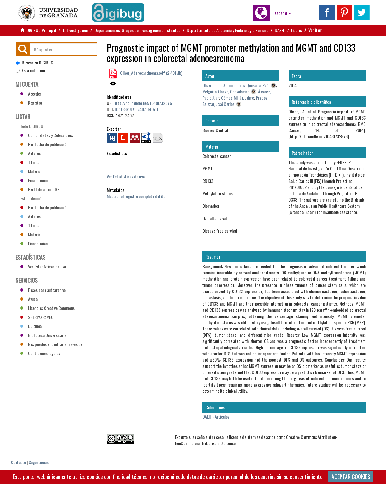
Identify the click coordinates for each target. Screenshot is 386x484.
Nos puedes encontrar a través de (51, 344)
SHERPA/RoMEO (37, 317)
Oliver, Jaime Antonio (218, 85)
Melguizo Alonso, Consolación (225, 91)
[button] (282, 13)
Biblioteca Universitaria (43, 335)
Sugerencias (39, 462)
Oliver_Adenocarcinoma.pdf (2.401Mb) (150, 72)
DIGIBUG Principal (41, 30)
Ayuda (29, 299)
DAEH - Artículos (288, 30)
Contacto (18, 462)
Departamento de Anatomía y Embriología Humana (227, 30)
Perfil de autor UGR (39, 189)
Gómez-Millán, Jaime (237, 97)
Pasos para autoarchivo (43, 290)
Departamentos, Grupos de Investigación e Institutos (137, 30)
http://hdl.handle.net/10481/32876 (143, 103)
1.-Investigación (75, 30)
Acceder (30, 93)
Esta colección (30, 70)
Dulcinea (31, 326)
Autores (30, 153)
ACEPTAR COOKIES (351, 476)
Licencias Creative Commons (47, 308)
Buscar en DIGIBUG (34, 62)
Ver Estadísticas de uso (126, 176)
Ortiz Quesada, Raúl (253, 85)
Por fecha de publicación (44, 144)
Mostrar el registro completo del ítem (137, 196)
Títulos (29, 162)
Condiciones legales (40, 353)
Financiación (34, 180)
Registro (31, 102)
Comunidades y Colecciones (46, 135)
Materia (30, 171)
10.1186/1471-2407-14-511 (136, 109)
